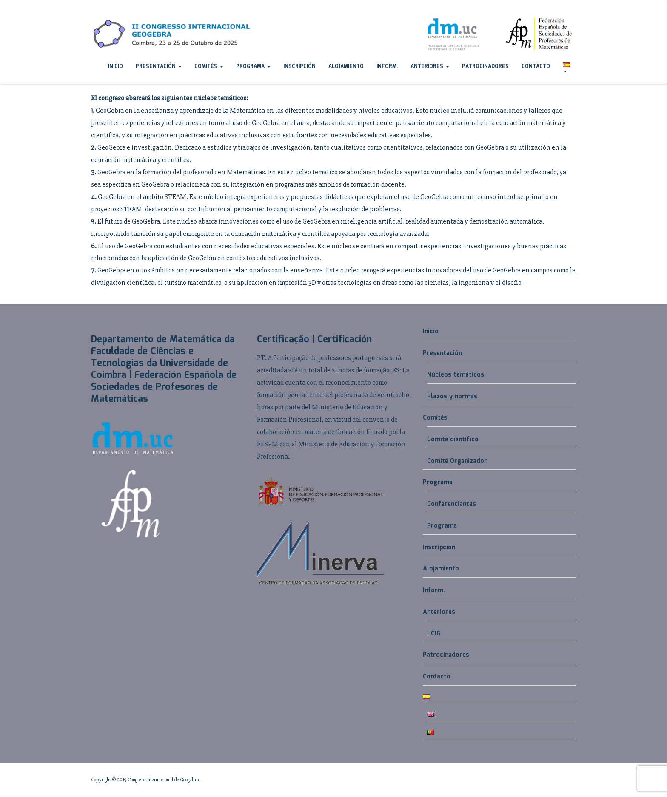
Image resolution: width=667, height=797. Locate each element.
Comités (208, 66)
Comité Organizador (457, 461)
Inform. (387, 66)
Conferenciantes (451, 504)
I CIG (433, 633)
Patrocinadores (485, 66)
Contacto (536, 66)
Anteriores (429, 66)
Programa (253, 66)
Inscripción (299, 66)
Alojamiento (346, 66)
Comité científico (453, 439)
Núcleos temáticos (455, 375)
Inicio (115, 66)
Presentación (159, 66)
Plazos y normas (452, 396)
